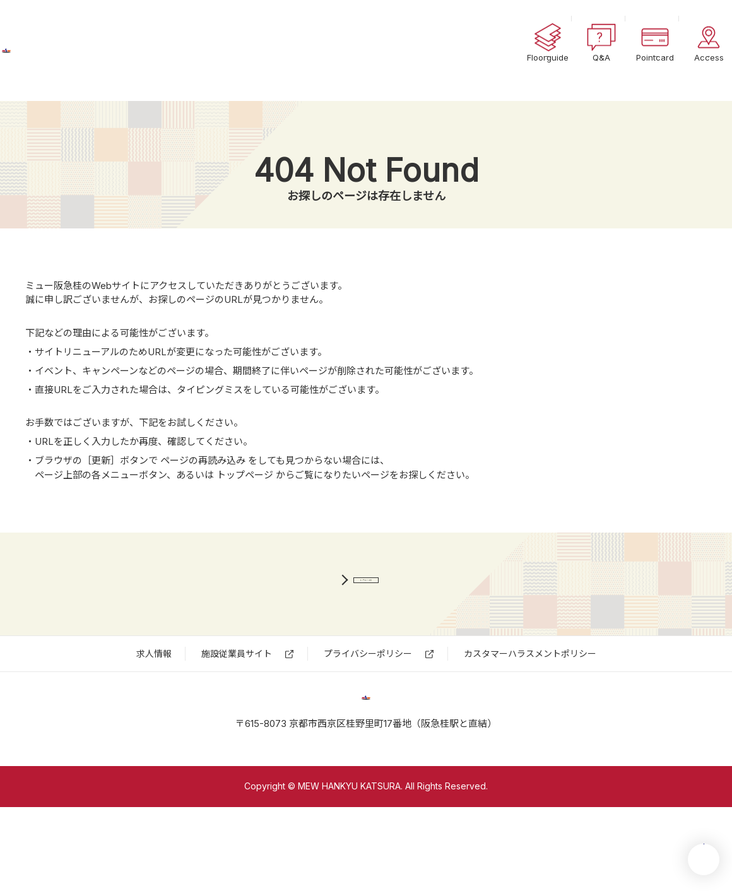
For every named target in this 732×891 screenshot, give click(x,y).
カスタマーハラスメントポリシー (530, 697)
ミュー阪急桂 (79, 50)
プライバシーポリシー (368, 697)
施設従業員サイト (236, 697)
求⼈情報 (154, 697)
